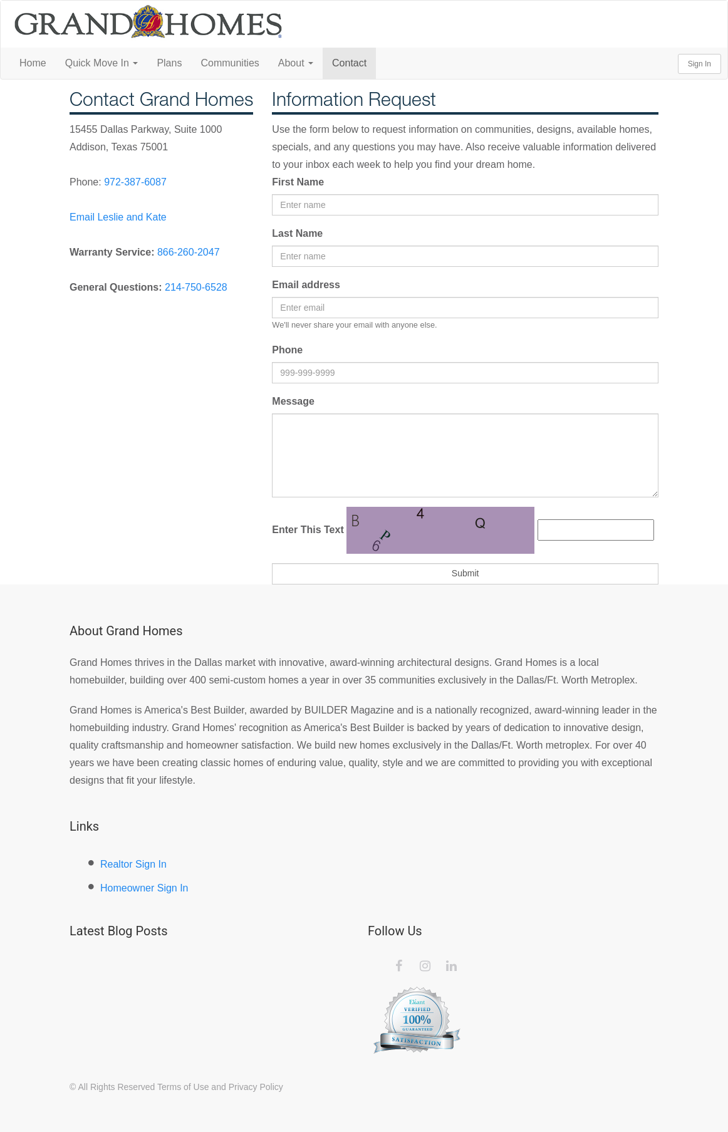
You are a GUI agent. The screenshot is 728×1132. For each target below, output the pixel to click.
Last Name (297, 233)
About (295, 63)
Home (32, 63)
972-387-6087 (135, 182)
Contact (349, 63)
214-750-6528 (196, 287)
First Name (298, 182)
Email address (306, 284)
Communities (229, 63)
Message (293, 401)
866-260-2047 (188, 252)
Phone (287, 350)
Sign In (699, 64)
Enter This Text (307, 529)
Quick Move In (101, 63)
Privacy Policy (256, 1087)
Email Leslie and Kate (118, 217)
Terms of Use (183, 1087)
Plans (169, 63)
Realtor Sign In (133, 864)
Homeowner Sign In (144, 888)
